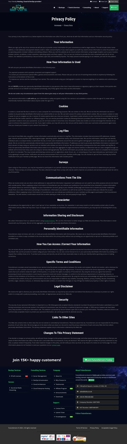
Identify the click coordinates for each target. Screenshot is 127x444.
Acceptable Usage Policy (109, 428)
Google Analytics (49, 221)
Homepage (58, 25)
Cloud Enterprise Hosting (41, 388)
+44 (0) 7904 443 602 (85, 397)
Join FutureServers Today (98, 360)
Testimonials (59, 384)
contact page (56, 345)
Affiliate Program (60, 388)
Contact (93, 1)
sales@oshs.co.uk (84, 391)
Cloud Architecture (39, 384)
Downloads (58, 397)
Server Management (39, 376)
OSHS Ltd (96, 375)
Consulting (87, 7)
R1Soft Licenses (15, 376)
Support (105, 7)
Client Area (113, 1)
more (91, 380)
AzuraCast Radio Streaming (15, 389)
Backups (62, 7)
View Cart (103, 1)
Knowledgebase (60, 417)
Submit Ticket (59, 412)
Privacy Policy (68, 25)
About (97, 7)
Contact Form (59, 408)
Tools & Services (74, 7)
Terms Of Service (81, 428)
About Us (58, 376)
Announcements (60, 393)
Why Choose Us (60, 380)
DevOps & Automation (40, 380)
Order (114, 7)
